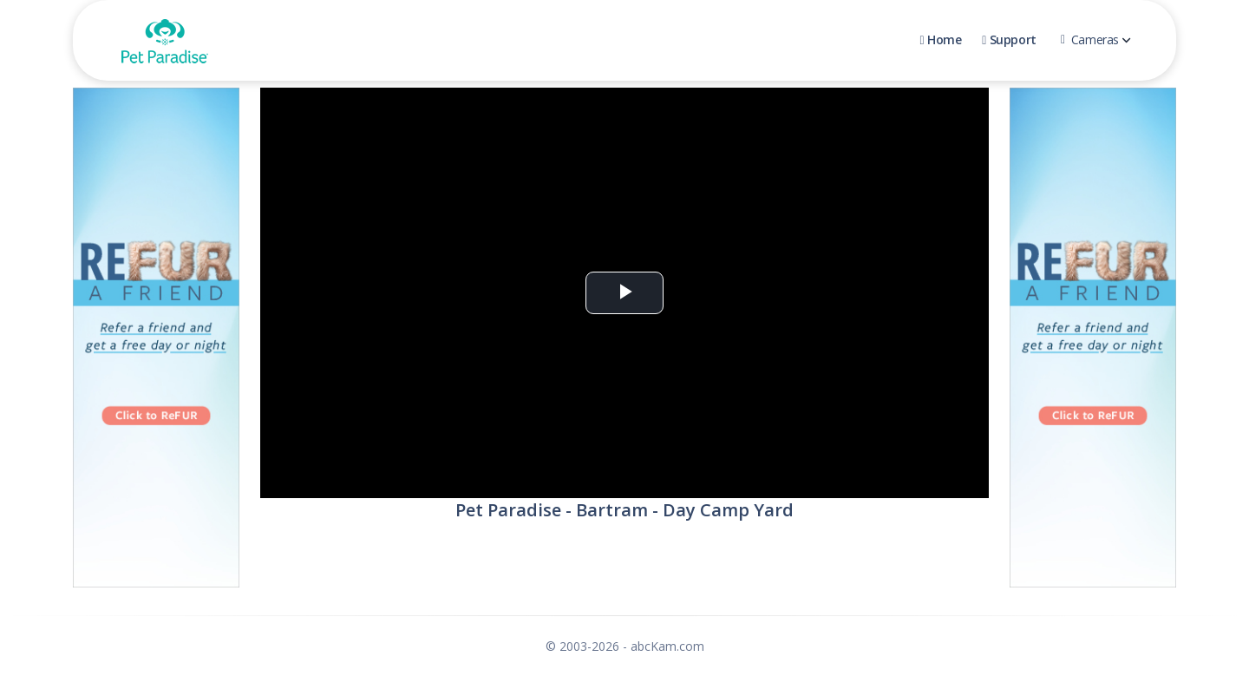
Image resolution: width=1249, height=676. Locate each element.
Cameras (1096, 39)
